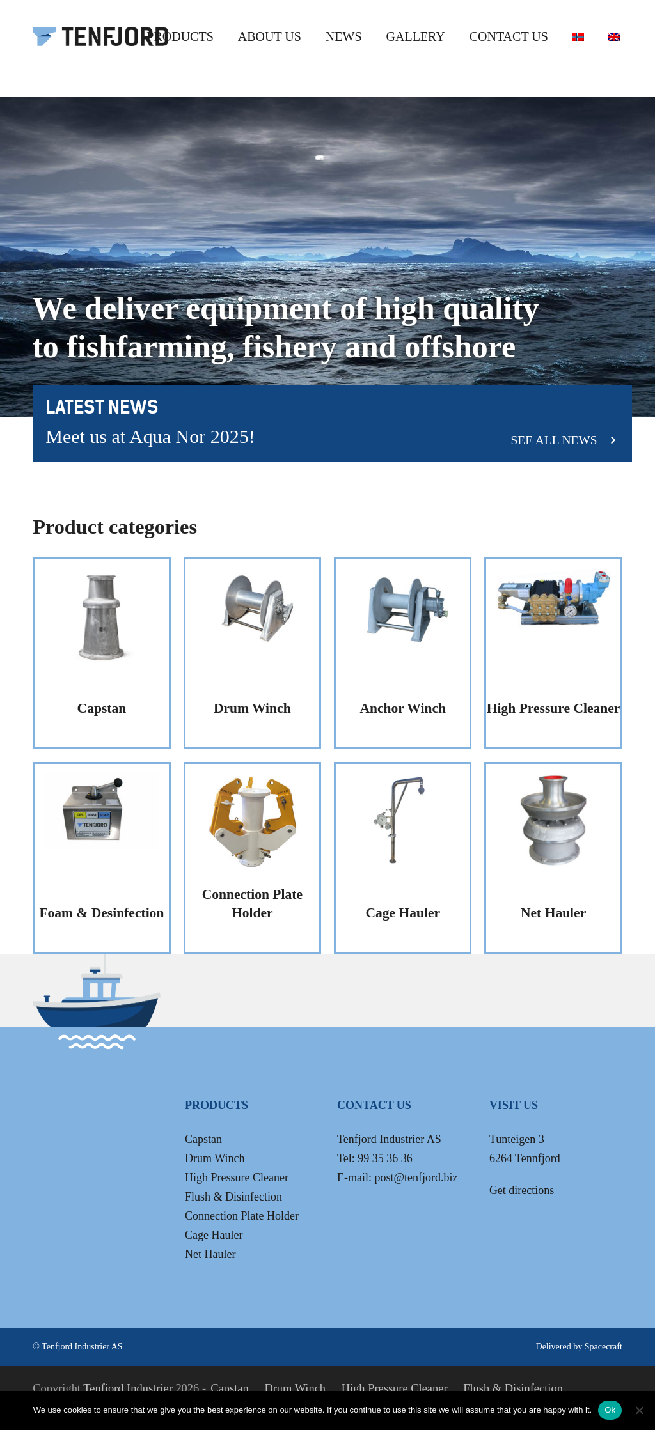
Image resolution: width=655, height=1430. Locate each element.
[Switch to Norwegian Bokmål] (578, 36)
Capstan (203, 1139)
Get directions (521, 1190)
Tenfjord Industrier (128, 1388)
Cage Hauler (213, 1235)
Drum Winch (214, 1158)
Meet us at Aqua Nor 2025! (150, 436)
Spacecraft (603, 1346)
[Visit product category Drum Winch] (252, 653)
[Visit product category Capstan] (101, 653)
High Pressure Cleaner (236, 1177)
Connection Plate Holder (242, 1215)
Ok (609, 1410)
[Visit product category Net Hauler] (553, 858)
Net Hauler (210, 1254)
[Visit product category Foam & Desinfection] (101, 858)
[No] (639, 1410)
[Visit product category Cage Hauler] (402, 858)
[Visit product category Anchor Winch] (402, 653)
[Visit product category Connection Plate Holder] (252, 858)
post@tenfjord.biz (415, 1177)
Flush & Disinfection (233, 1196)
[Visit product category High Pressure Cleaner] (553, 653)
